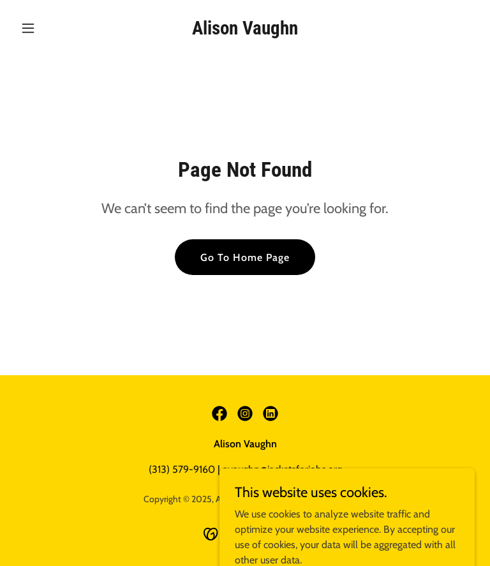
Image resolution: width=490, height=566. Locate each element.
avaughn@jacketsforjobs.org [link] (282, 469)
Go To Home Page (245, 257)
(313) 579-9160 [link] (182, 469)
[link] (245, 31)
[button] (49, 28)
